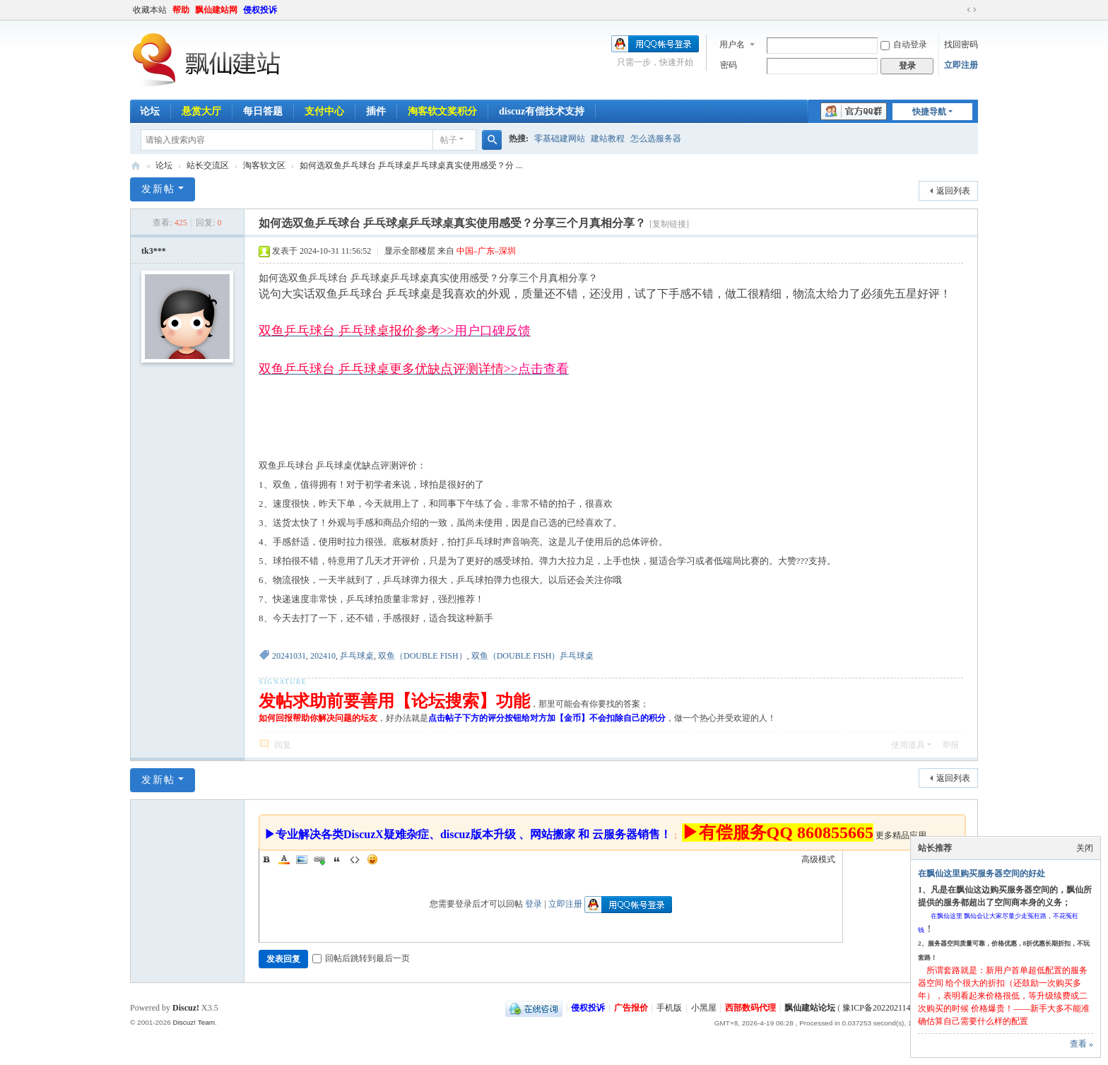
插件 (376, 111)
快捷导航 (929, 112)
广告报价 (631, 1008)
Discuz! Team (193, 1022)
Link (319, 859)
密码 (728, 65)
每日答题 (263, 111)
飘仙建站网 (216, 10)
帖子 (448, 140)
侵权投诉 (260, 10)
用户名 (732, 44)
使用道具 (908, 745)
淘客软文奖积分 (442, 111)
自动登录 (903, 44)
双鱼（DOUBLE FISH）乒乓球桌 (532, 656)
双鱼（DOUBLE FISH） (422, 656)
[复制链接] (669, 224)
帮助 (180, 10)
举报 (950, 745)
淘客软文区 (264, 165)
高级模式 (818, 859)
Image (302, 859)
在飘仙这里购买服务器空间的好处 (981, 873)
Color (284, 859)
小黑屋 (704, 1008)
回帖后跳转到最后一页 (361, 958)
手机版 (669, 1008)
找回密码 (961, 44)
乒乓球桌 (357, 656)
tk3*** (153, 251)
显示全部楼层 (409, 251)
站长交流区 (208, 165)
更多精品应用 (901, 835)
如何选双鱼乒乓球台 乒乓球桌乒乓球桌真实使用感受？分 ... (411, 165)
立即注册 (961, 65)
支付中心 (324, 111)
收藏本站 (150, 10)
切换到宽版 (971, 10)
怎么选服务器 (655, 138)
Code (355, 859)
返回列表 (953, 191)
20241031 (289, 656)
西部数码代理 (750, 1008)
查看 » (1081, 1044)
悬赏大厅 (201, 111)
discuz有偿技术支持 (541, 111)
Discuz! (185, 1008)
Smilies (372, 859)
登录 (533, 904)
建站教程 (608, 138)
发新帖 (158, 189)
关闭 (1084, 848)
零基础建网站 (559, 138)
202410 (323, 656)
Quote (337, 859)
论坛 (150, 111)
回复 (282, 745)
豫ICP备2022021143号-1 (886, 1008)
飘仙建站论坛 (135, 165)
